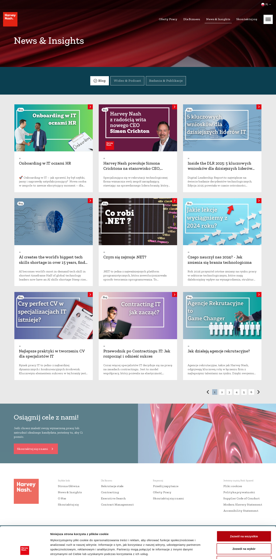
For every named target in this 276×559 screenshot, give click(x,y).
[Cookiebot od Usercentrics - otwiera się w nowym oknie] (25, 551)
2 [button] (222, 392)
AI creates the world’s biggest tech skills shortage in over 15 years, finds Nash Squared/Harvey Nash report (53, 262)
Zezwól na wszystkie (244, 508)
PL (266, 4)
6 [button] (251, 392)
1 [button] (214, 392)
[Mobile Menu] (268, 19)
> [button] (258, 392)
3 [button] (229, 392)
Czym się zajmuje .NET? (124, 257)
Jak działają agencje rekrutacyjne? (219, 351)
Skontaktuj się (246, 19)
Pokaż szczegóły (204, 551)
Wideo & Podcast (127, 80)
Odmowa (244, 533)
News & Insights (218, 19)
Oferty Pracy (168, 19)
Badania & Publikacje (166, 80)
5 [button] (244, 392)
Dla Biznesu (191, 19)
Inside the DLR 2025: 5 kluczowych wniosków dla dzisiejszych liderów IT (220, 168)
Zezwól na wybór (243, 521)
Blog (102, 80)
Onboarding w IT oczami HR (45, 163)
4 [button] (236, 392)
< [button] (207, 392)
